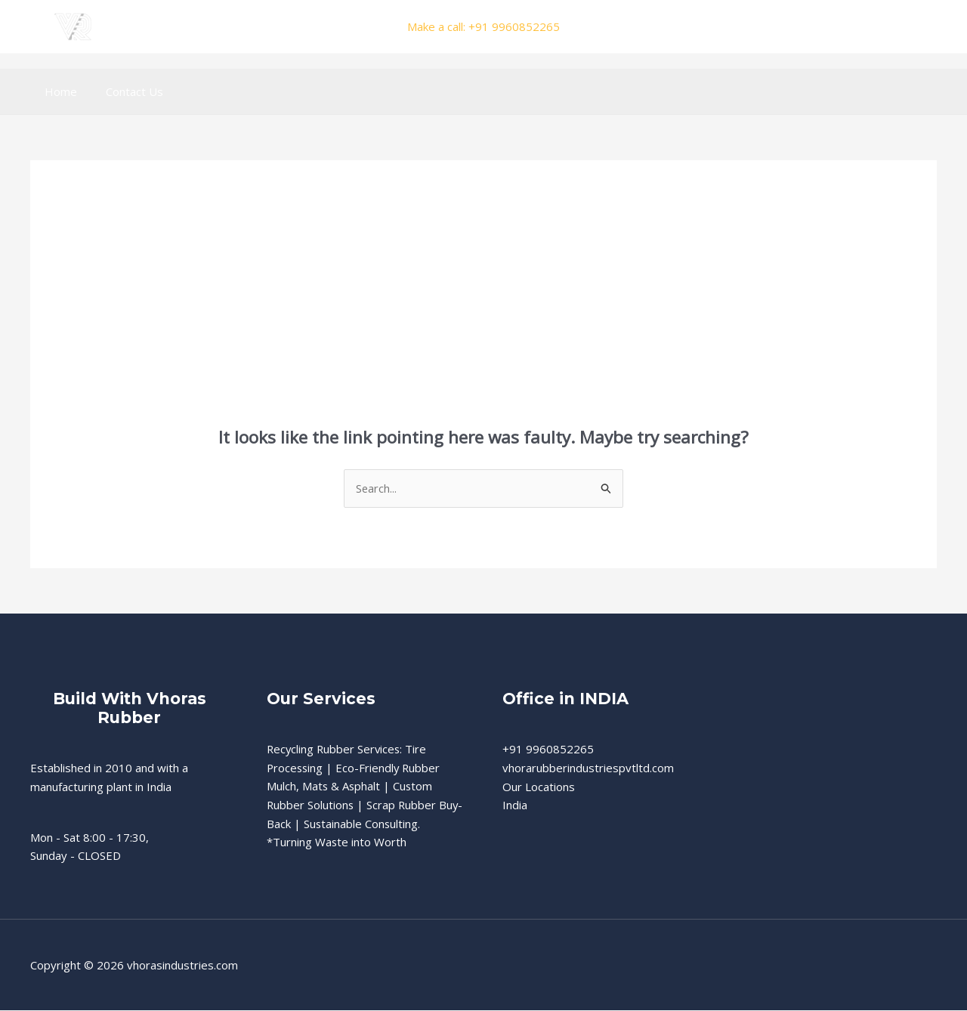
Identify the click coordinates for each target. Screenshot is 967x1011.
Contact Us (125, 91)
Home (58, 91)
